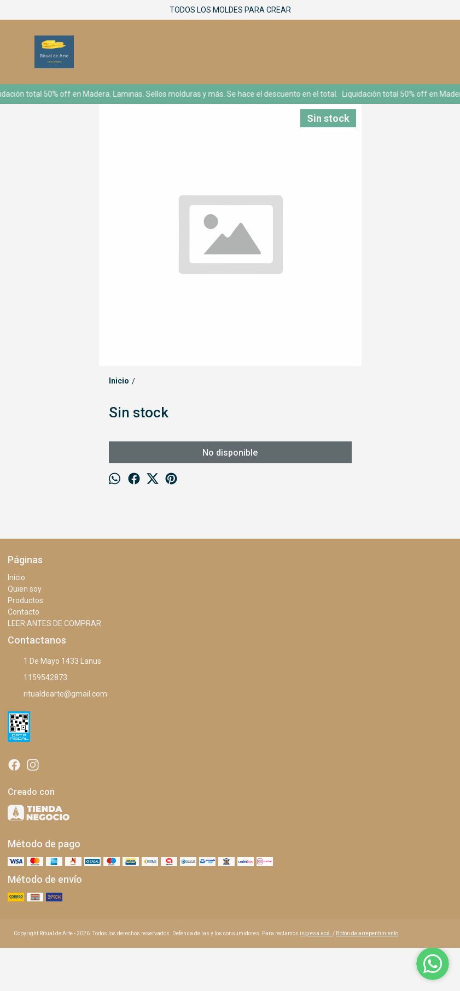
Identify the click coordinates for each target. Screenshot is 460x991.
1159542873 (37, 678)
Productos (25, 600)
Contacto (23, 611)
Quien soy (25, 589)
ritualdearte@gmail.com (57, 694)
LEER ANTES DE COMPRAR (54, 623)
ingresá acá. (316, 933)
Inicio (16, 577)
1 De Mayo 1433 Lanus (54, 661)
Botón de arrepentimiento (367, 933)
